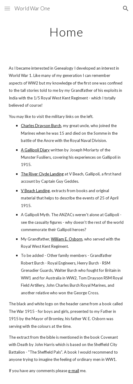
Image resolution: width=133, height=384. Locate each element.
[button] (7, 8)
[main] (66, 32)
